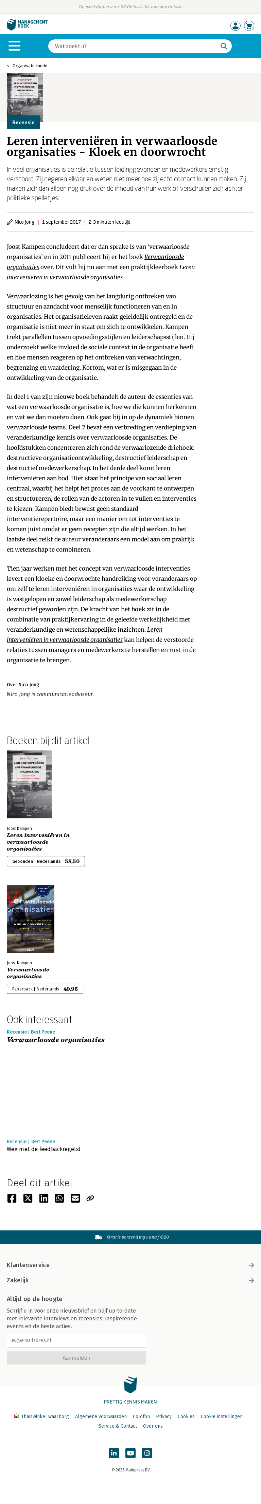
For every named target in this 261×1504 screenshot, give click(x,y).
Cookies (186, 1416)
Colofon (141, 1416)
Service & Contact (118, 1426)
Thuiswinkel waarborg (42, 1416)
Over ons (153, 1426)
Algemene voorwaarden (101, 1416)
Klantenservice (130, 1265)
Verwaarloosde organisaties (28, 973)
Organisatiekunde (30, 65)
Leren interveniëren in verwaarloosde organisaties (38, 842)
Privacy (164, 1416)
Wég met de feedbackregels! (43, 1149)
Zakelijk (130, 1280)
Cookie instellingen (222, 1416)
